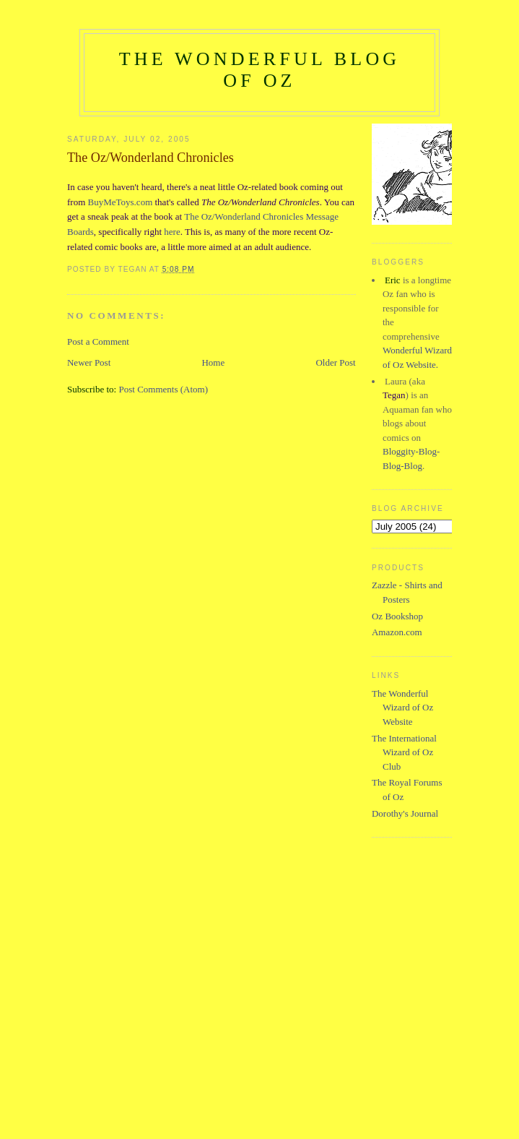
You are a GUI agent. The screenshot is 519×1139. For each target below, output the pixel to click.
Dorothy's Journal (405, 813)
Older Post (335, 362)
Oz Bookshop (397, 616)
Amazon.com (397, 632)
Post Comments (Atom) (163, 389)
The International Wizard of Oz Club (404, 752)
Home (212, 362)
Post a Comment (98, 341)
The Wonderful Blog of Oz (260, 69)
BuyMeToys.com (120, 202)
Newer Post (88, 362)
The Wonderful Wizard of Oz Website (402, 707)
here (172, 231)
